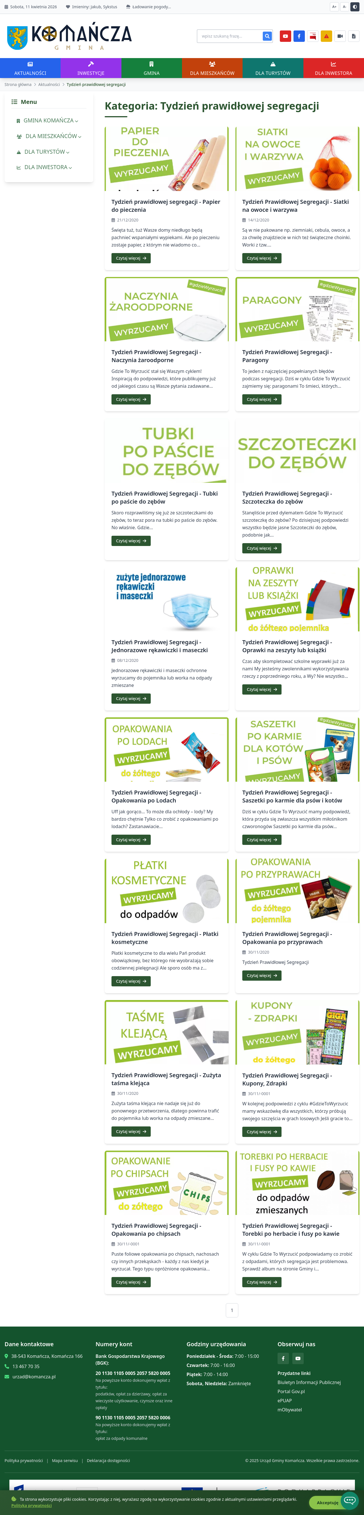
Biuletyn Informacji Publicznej (309, 1382)
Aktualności (49, 84)
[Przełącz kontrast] (354, 6)
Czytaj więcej (131, 258)
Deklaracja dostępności (108, 1460)
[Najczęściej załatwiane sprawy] (340, 36)
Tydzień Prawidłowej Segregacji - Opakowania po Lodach (156, 796)
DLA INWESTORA (44, 167)
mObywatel (290, 1410)
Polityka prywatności (24, 1460)
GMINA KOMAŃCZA (47, 120)
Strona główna (18, 84)
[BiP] (312, 36)
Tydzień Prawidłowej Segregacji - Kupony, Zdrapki (287, 1079)
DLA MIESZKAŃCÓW (49, 136)
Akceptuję (330, 1503)
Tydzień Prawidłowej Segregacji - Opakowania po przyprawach (287, 938)
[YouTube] (285, 36)
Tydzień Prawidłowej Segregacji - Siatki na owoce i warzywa (295, 206)
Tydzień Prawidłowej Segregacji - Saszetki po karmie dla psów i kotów (292, 796)
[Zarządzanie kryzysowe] (326, 36)
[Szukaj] (267, 36)
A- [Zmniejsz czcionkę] (344, 6)
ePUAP (285, 1400)
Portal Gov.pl (291, 1391)
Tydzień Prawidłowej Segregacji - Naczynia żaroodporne (156, 356)
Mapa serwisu (65, 1460)
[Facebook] (299, 36)
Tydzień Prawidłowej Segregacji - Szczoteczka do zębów (287, 497)
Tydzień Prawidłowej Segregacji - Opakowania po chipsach (156, 1229)
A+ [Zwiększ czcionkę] (334, 6)
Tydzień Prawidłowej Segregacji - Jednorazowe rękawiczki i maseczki (159, 646)
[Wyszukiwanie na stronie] (232, 36)
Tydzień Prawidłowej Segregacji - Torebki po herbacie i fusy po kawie (291, 1229)
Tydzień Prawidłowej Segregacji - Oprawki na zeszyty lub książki (287, 646)
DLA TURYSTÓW (43, 151)
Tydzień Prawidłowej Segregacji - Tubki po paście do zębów (164, 497)
